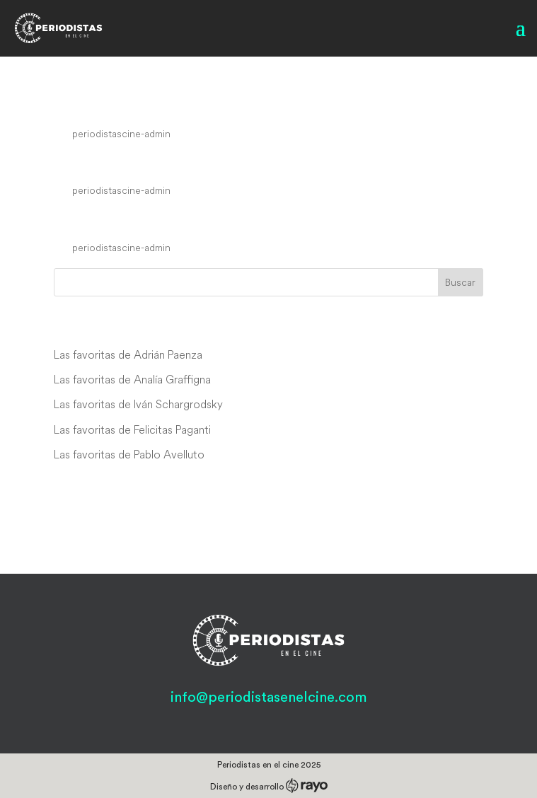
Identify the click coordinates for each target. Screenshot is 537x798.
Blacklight (99, 107)
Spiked (84, 164)
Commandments (128, 221)
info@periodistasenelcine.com (268, 697)
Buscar (460, 282)
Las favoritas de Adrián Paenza (128, 354)
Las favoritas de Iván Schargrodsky (138, 404)
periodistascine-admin (121, 133)
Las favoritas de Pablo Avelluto (129, 454)
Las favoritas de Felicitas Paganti (132, 429)
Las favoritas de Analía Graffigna (132, 379)
